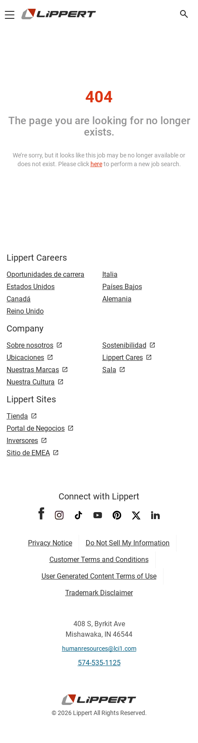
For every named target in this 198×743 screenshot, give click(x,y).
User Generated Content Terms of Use (99, 576)
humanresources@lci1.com (99, 648)
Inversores (22, 440)
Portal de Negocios (36, 428)
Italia (110, 274)
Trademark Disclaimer (99, 593)
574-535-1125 (99, 663)
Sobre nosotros (30, 345)
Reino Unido (25, 311)
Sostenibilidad (124, 345)
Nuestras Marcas (33, 370)
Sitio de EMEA (28, 453)
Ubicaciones (25, 357)
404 (99, 97)
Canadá (19, 299)
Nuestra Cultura (31, 382)
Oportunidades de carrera (45, 274)
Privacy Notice (50, 543)
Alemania (117, 299)
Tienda (17, 416)
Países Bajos (122, 287)
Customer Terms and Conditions (99, 559)
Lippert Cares (122, 357)
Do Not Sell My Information (128, 543)
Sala (109, 370)
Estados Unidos (31, 287)
